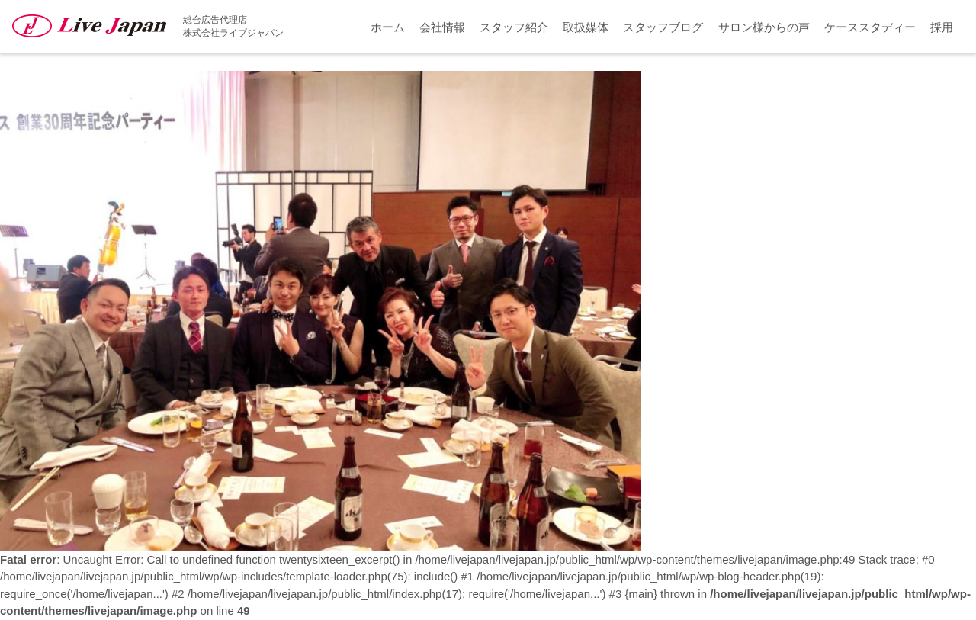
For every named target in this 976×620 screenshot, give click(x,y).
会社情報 (442, 27)
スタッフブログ (663, 27)
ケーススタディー (870, 27)
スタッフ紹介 (514, 27)
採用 (941, 27)
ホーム (388, 27)
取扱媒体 (585, 27)
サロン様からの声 (764, 27)
